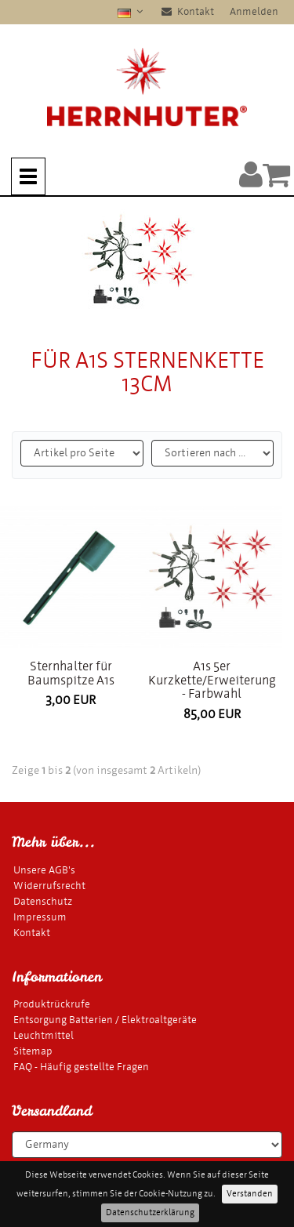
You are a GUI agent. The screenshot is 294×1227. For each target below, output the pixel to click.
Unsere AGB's (44, 870)
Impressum (40, 917)
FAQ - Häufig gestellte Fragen (81, 1067)
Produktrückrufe (51, 1004)
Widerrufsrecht (49, 885)
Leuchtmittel (43, 1035)
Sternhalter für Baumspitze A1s (70, 673)
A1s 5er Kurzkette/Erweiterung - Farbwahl (212, 680)
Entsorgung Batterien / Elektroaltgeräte (105, 1020)
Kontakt (188, 11)
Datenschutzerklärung (150, 1212)
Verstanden (250, 1194)
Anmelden (254, 11)
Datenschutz (42, 901)
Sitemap (33, 1051)
